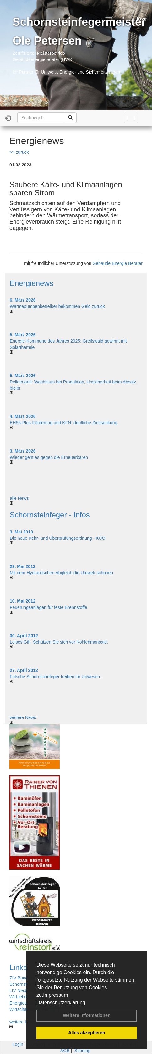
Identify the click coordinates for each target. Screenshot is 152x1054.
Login (18, 1044)
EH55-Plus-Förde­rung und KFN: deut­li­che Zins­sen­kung (63, 422)
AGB (65, 1050)
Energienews (31, 283)
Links (18, 967)
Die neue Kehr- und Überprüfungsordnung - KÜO (57, 538)
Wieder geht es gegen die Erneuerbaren (49, 457)
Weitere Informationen (87, 1015)
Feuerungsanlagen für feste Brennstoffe (48, 607)
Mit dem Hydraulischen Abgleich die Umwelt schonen (61, 572)
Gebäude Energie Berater (117, 263)
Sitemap (82, 1050)
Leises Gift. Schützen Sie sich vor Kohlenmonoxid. (59, 641)
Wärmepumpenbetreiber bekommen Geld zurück (57, 306)
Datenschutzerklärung (60, 1002)
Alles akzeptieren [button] (86, 1032)
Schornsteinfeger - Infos (50, 514)
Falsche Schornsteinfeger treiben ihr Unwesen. (55, 676)
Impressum (55, 995)
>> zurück (19, 152)
